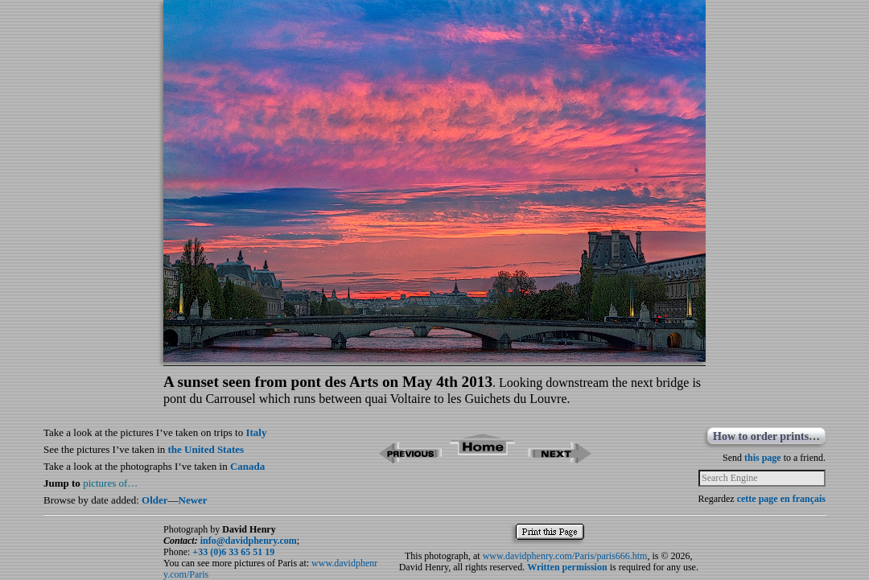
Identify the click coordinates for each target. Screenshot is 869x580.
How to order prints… (766, 436)
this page (762, 457)
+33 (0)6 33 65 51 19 (233, 551)
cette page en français (781, 498)
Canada (247, 466)
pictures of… (110, 483)
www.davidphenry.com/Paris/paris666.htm (565, 555)
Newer (193, 500)
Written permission (567, 567)
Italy (255, 432)
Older (155, 500)
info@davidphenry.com (248, 540)
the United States (206, 449)
